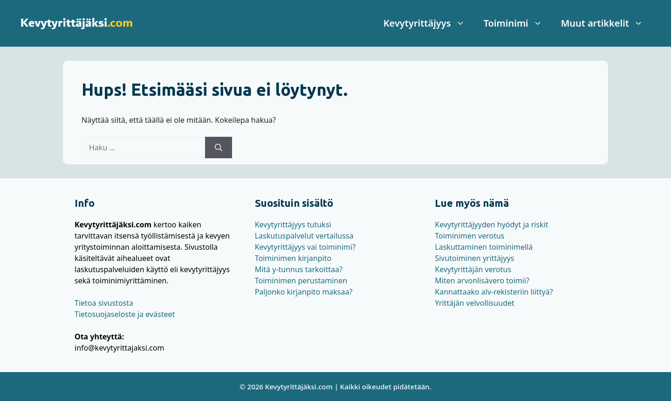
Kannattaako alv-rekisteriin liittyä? (494, 292)
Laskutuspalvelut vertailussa (304, 236)
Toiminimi (518, 23)
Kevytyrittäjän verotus (473, 269)
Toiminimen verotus (469, 236)
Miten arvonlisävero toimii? (482, 280)
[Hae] (218, 147)
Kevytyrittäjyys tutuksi (293, 224)
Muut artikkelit (606, 23)
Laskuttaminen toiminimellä (484, 247)
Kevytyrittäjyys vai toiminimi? (305, 247)
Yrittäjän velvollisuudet (474, 303)
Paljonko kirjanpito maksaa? (304, 292)
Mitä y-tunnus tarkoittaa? (298, 269)
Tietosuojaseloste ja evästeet (125, 314)
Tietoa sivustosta (104, 303)
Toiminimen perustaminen (301, 280)
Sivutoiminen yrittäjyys (474, 258)
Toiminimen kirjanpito (293, 258)
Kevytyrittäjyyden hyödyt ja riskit (491, 224)
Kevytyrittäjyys (428, 23)
